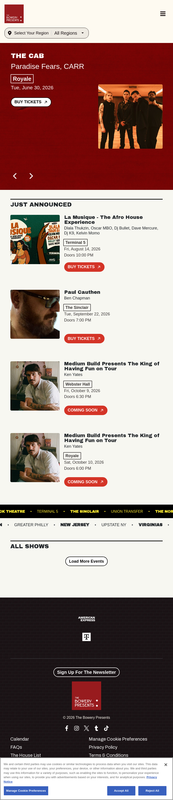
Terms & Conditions (108, 755)
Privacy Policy (103, 747)
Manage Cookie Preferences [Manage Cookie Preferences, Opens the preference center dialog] (26, 790)
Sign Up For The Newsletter (86, 672)
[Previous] (15, 176)
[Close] (166, 765)
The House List (25, 755)
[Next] (31, 176)
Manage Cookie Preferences (118, 739)
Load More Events (86, 561)
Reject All (152, 790)
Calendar (19, 739)
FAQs (16, 747)
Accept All (121, 790)
